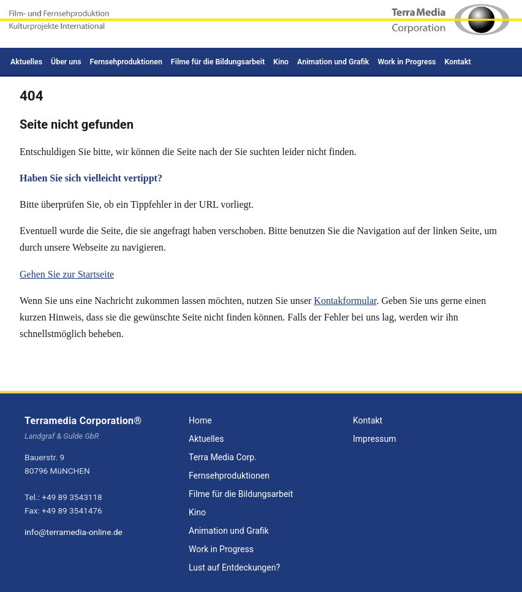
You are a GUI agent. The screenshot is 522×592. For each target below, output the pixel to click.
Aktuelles (26, 61)
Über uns (66, 61)
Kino (281, 61)
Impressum (374, 439)
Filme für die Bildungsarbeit (218, 61)
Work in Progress (406, 61)
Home (200, 420)
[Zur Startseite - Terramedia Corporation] (261, 24)
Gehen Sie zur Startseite (67, 274)
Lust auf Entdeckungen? (234, 567)
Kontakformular (345, 300)
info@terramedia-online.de (74, 532)
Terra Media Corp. (223, 457)
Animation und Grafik (333, 61)
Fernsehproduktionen (126, 61)
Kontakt (457, 61)
